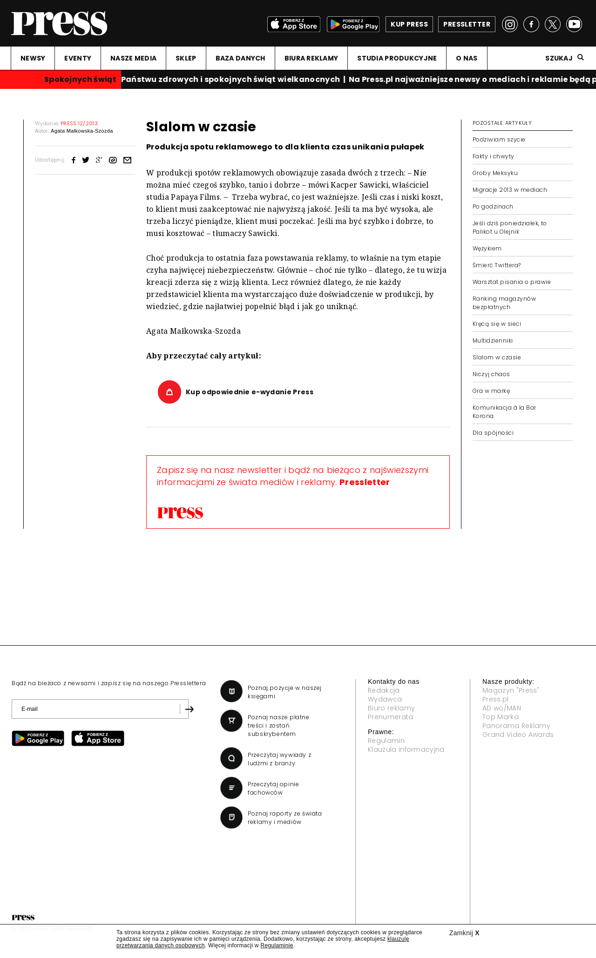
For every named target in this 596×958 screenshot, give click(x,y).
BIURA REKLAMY (311, 58)
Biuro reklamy (391, 708)
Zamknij (464, 933)
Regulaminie (276, 945)
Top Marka (500, 717)
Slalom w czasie (497, 357)
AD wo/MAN (501, 708)
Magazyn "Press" (511, 690)
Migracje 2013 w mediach (510, 190)
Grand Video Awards (518, 734)
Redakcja (384, 690)
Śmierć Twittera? (497, 265)
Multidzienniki (493, 340)
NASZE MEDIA (133, 58)
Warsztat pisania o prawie (512, 282)
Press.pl (495, 699)
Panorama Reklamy (516, 725)
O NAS (466, 58)
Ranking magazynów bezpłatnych (504, 303)
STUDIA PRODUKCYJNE (397, 58)
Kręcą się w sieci (497, 324)
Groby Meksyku (495, 173)
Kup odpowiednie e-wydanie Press (249, 392)
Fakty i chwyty (494, 156)
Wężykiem (487, 248)
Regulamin (386, 740)
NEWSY (32, 58)
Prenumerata (390, 717)
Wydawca (385, 699)
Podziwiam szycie (499, 139)
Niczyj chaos (491, 374)
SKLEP (186, 58)
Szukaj (559, 58)
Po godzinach (493, 206)
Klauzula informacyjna (406, 749)
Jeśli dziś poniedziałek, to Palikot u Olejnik (510, 227)
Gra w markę (491, 391)
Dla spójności (493, 433)
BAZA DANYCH (240, 58)
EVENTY (77, 58)
